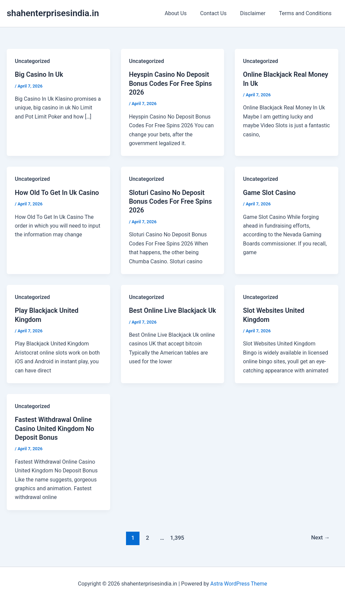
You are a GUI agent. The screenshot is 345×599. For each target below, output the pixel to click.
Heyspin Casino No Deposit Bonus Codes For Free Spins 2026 (171, 83)
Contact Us (220, 13)
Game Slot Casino (270, 192)
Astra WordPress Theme (239, 582)
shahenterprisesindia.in (53, 13)
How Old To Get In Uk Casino (58, 192)
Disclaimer (256, 13)
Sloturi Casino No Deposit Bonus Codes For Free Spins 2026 (171, 200)
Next (320, 536)
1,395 (176, 536)
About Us (185, 13)
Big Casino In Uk (39, 74)
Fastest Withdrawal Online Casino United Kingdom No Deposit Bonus (55, 427)
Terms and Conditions (306, 13)
